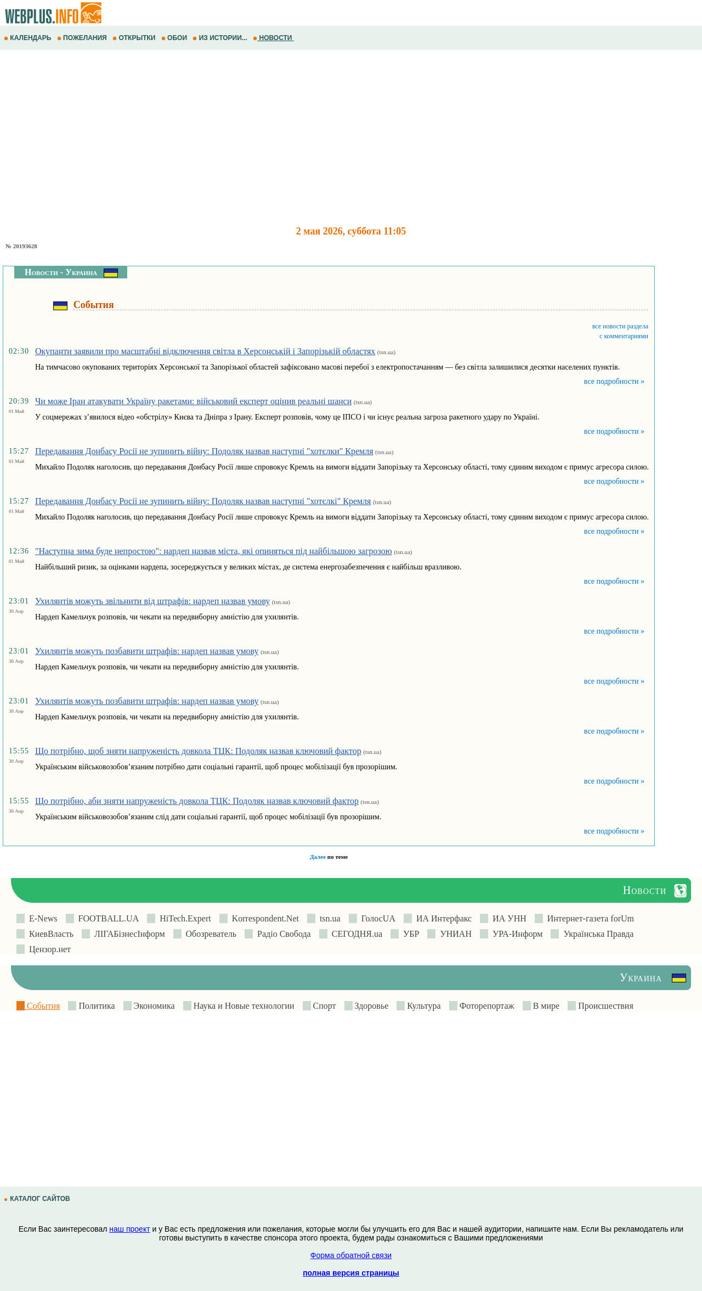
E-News (41, 918)
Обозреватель (209, 933)
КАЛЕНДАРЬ (28, 38)
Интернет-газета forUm (588, 918)
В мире (545, 1005)
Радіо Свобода (282, 933)
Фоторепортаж (485, 1005)
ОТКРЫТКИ (134, 38)
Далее (318, 856)
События (42, 1005)
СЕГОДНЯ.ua (354, 933)
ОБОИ (175, 38)
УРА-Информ (515, 933)
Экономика (153, 1005)
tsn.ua (328, 918)
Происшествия (604, 1005)
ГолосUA (376, 918)
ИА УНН (507, 918)
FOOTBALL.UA (106, 918)
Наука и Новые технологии (243, 1005)
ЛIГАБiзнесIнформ (127, 933)
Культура (422, 1005)
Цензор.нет (48, 949)
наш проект (129, 1229)
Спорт (323, 1005)
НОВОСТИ (273, 38)
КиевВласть (49, 933)
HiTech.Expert (183, 918)
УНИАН (453, 933)
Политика (95, 1005)
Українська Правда (596, 933)
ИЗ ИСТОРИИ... (221, 38)
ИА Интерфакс (442, 918)
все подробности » (614, 381)
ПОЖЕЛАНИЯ (83, 38)
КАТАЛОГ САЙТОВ (38, 1199)
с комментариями (623, 336)
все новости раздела (620, 326)
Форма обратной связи (351, 1255)
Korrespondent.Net (263, 918)
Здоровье (371, 1005)
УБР (409, 933)
